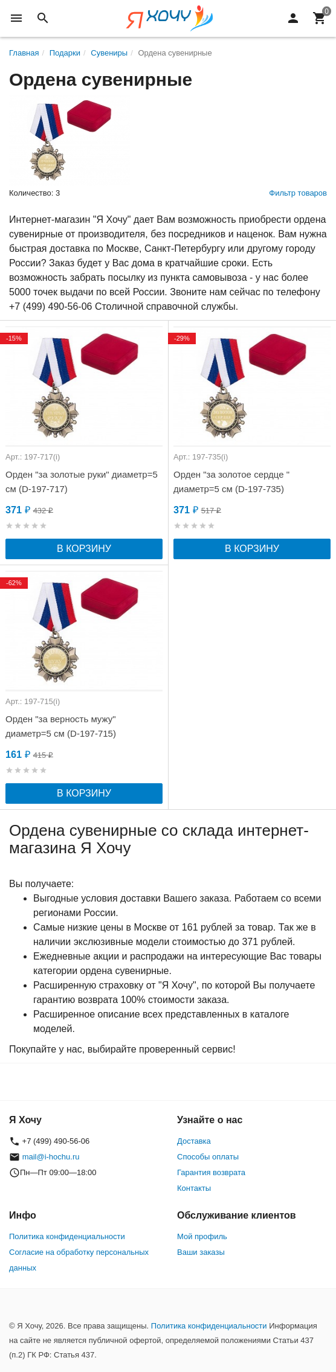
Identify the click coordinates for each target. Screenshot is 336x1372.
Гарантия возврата (211, 1172)
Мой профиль (202, 1236)
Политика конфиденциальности (67, 1236)
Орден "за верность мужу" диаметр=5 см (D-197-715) (60, 726)
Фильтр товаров (298, 192)
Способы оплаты (208, 1156)
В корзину (84, 548)
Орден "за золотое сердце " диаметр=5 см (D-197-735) (231, 481)
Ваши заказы (201, 1252)
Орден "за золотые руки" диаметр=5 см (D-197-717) (81, 481)
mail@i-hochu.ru (51, 1156)
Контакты (194, 1188)
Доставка (194, 1141)
